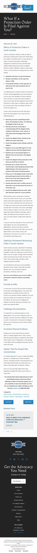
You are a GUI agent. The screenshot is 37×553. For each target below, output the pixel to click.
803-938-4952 (18, 454)
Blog (18, 520)
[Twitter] (18, 459)
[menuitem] (11, 551)
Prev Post (9, 402)
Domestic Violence (9, 397)
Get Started (18, 481)
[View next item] (11, 432)
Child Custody (7, 394)
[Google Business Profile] (14, 459)
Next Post (28, 402)
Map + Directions (18, 533)
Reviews (18, 514)
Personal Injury (18, 507)
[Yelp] (27, 459)
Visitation (26, 397)
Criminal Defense (17, 394)
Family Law (26, 394)
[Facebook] (10, 459)
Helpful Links (18, 517)
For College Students (18, 504)
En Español (27, 8)
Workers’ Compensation (18, 510)
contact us (16, 388)
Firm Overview (18, 494)
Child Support (19, 397)
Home (18, 490)
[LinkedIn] (23, 459)
